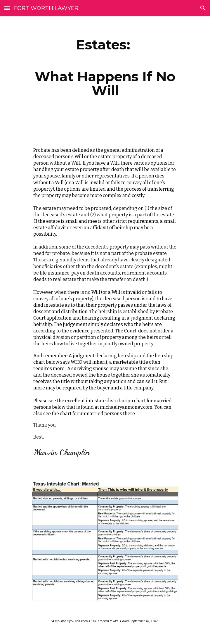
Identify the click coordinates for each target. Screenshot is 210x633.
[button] (7, 8)
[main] (105, 68)
